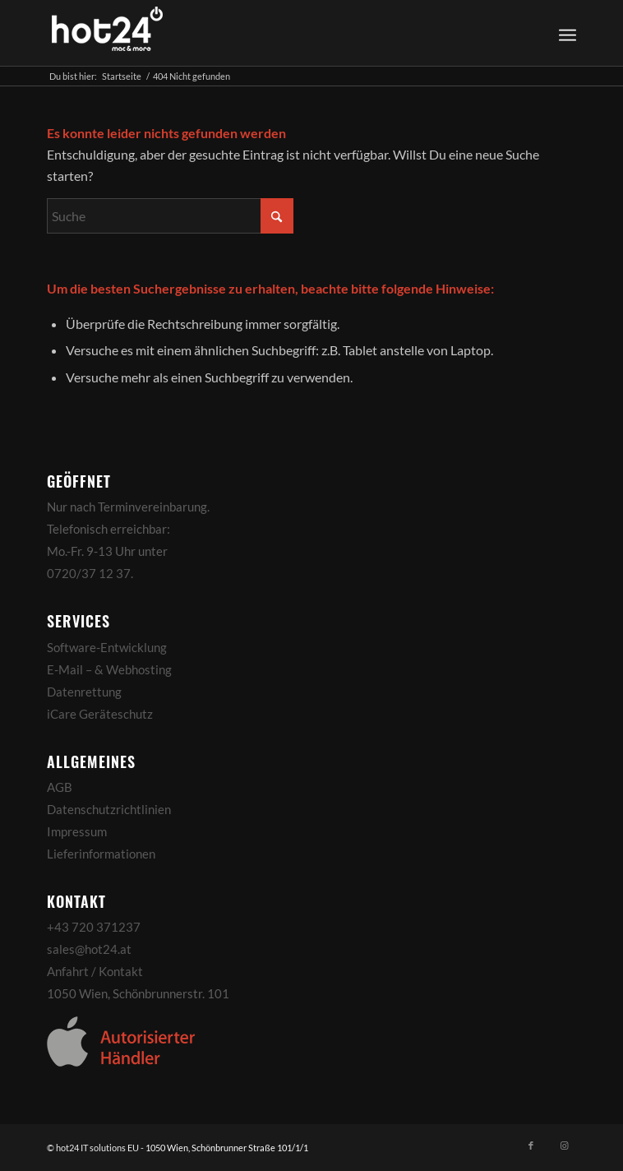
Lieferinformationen (101, 853)
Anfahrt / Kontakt (95, 971)
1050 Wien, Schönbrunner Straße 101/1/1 (226, 1147)
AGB (59, 787)
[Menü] (567, 33)
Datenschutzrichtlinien (109, 809)
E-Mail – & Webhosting (109, 669)
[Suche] (170, 216)
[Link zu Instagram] (563, 1145)
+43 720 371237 (94, 926)
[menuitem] (565, 33)
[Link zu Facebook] (531, 1145)
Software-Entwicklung (107, 647)
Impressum (77, 831)
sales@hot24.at (89, 949)
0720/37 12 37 (89, 573)
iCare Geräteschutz (100, 713)
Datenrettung (84, 691)
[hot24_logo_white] (258, 33)
